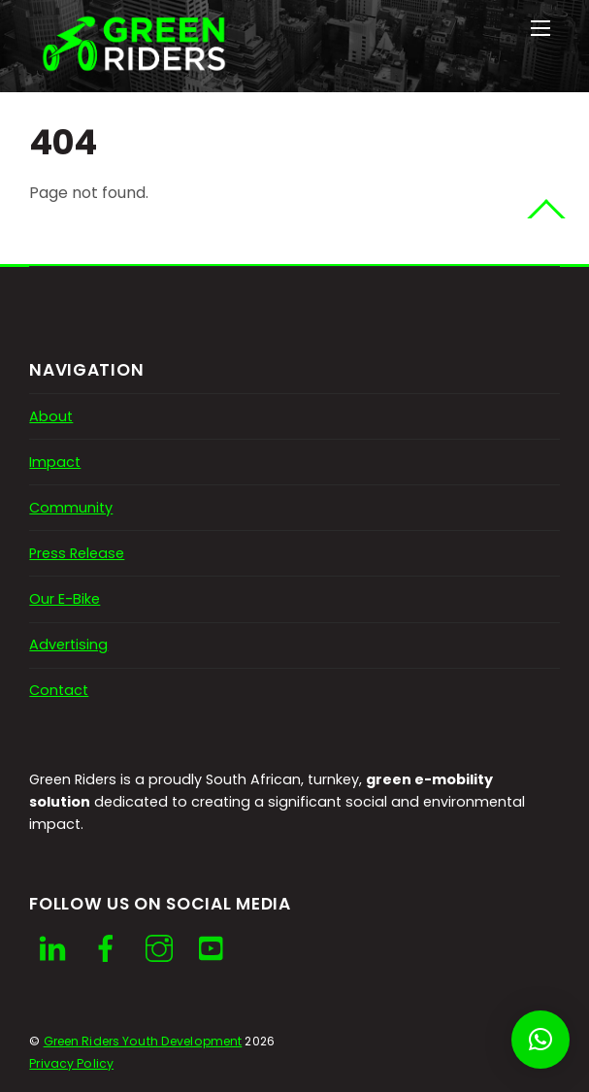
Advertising (68, 644)
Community (71, 507)
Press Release (76, 553)
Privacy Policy (71, 1063)
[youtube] (212, 949)
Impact (55, 462)
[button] (540, 1039)
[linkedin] (52, 949)
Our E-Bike (64, 599)
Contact (58, 690)
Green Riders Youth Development (143, 1041)
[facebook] (105, 949)
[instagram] (159, 949)
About (51, 416)
